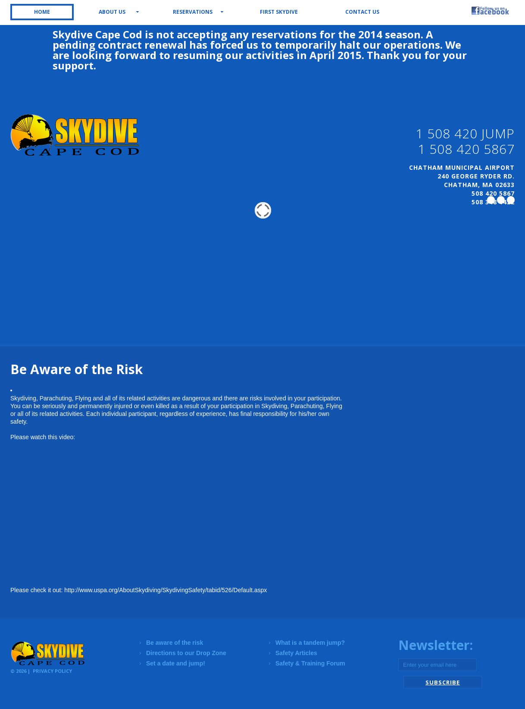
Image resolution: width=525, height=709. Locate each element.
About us (112, 12)
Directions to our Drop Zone (186, 653)
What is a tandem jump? (310, 642)
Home (42, 12)
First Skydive (279, 12)
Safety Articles (296, 653)
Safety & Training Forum (310, 663)
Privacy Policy (52, 671)
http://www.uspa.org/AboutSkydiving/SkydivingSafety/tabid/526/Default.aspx (165, 590)
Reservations (192, 12)
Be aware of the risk (174, 642)
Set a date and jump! (175, 663)
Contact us (362, 12)
